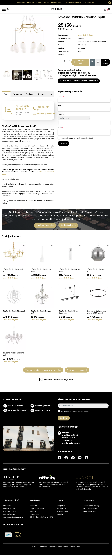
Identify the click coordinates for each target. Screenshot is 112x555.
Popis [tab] (6, 94)
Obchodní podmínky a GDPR (41, 517)
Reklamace (34, 514)
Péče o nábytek (89, 511)
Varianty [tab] (30, 94)
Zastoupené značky (91, 506)
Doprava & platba (37, 508)
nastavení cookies (75, 547)
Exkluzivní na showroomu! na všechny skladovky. (49, 2)
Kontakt (60, 514)
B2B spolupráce (9, 511)
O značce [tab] (42, 94)
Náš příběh (61, 506)
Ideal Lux (81, 48)
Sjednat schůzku (68, 225)
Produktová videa (90, 508)
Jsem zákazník (9, 514)
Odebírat (63, 418)
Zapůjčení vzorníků (45, 225)
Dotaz (60, 128)
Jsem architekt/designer (13, 517)
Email (60, 106)
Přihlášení (7, 506)
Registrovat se (9, 508)
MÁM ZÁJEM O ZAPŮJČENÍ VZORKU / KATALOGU (79, 81)
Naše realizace (62, 511)
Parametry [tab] (17, 94)
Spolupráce (61, 508)
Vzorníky (33, 506)
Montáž (33, 511)
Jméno (61, 97)
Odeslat (63, 143)
